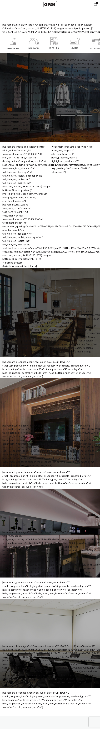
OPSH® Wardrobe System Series (21, 263)
